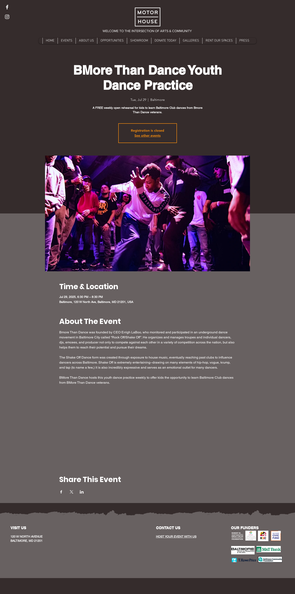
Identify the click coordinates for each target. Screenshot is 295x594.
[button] (147, 31)
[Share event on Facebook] (61, 492)
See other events (147, 136)
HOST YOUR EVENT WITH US (176, 536)
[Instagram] (7, 17)
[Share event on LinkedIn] (82, 492)
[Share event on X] (71, 492)
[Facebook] (7, 7)
